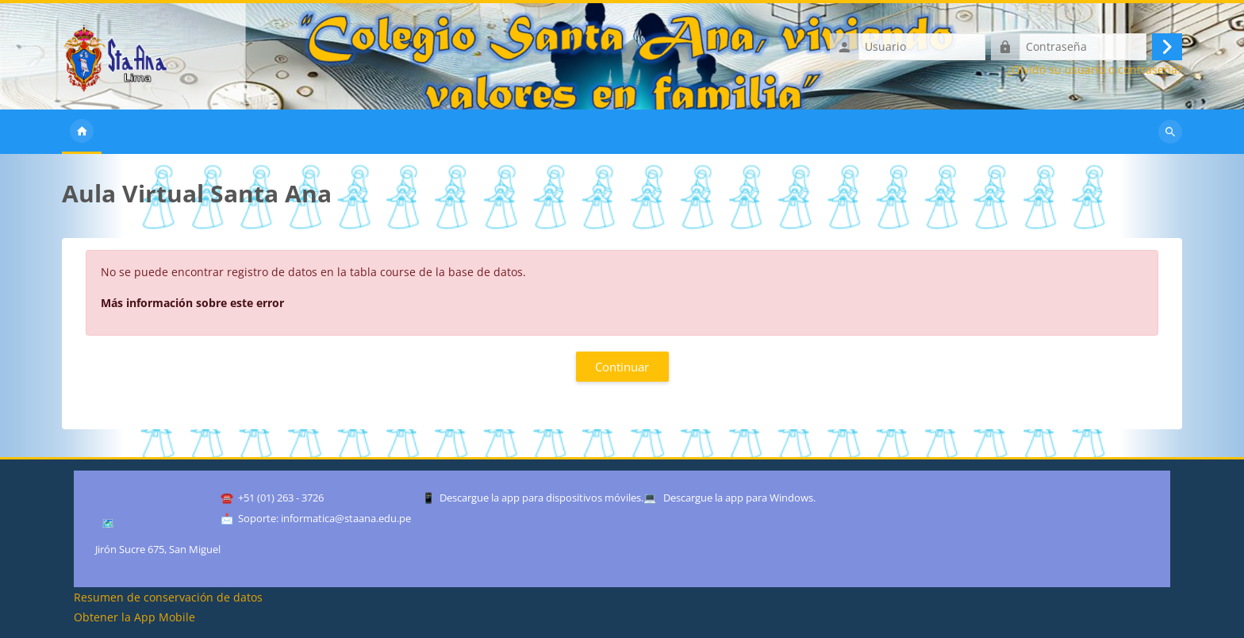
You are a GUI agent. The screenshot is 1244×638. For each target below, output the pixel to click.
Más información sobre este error (192, 302)
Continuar (622, 367)
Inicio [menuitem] (82, 132)
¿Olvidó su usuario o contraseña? (1094, 70)
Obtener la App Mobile (134, 617)
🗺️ (108, 523)
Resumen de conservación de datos (168, 597)
